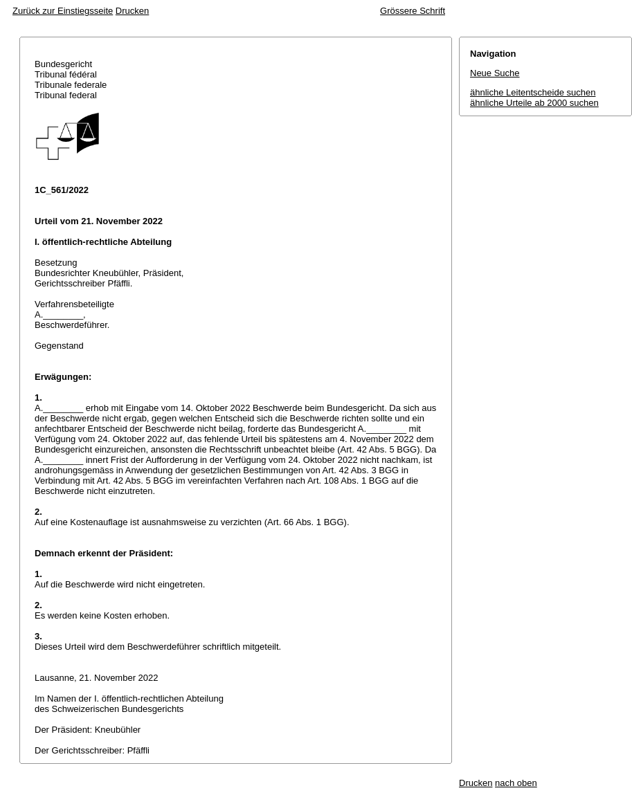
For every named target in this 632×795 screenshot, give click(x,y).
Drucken (132, 11)
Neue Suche (495, 73)
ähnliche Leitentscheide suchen (532, 92)
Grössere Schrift (412, 11)
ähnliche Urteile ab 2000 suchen (534, 103)
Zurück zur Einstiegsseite (62, 11)
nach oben (516, 783)
